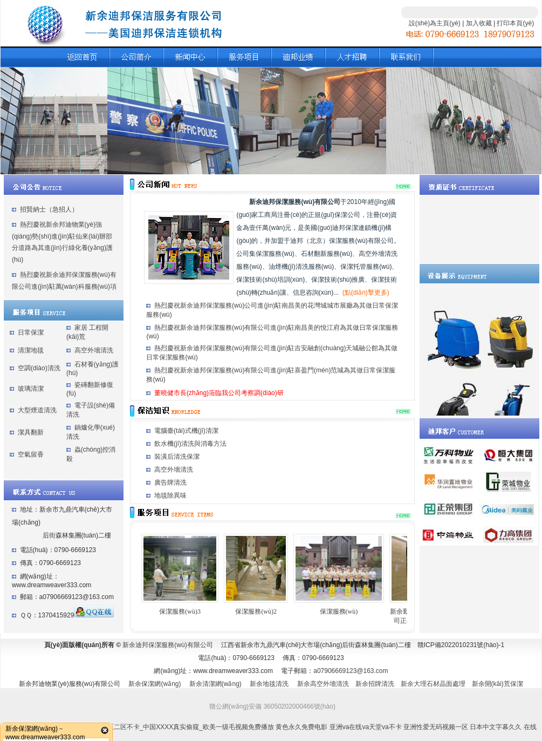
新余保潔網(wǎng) (154, 684)
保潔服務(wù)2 (256, 611)
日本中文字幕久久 (496, 727)
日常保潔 (31, 332)
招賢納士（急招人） (49, 209)
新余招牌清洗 (374, 684)
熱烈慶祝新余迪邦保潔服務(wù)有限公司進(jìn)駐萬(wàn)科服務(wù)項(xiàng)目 (64, 286)
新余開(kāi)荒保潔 (497, 684)
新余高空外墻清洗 (323, 684)
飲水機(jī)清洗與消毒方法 (190, 443)
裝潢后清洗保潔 (177, 456)
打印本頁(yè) (515, 23)
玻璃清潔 (31, 388)
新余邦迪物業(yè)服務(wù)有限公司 (69, 684)
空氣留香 (31, 454)
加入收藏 (479, 23)
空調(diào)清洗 (39, 368)
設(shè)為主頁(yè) (435, 23)
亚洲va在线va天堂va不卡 (366, 727)
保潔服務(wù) (339, 611)
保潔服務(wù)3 (180, 611)
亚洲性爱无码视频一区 (435, 727)
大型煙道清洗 (37, 410)
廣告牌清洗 (170, 482)
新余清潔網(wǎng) (215, 684)
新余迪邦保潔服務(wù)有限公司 (167, 645)
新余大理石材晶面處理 (433, 684)
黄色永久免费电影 (301, 727)
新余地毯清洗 (269, 684)
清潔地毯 (31, 350)
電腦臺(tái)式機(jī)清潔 (186, 430)
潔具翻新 (31, 432)
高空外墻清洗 (93, 350)
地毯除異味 (170, 495)
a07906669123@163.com (350, 671)
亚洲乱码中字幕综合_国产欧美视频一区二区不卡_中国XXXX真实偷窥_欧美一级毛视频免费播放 (137, 727)
